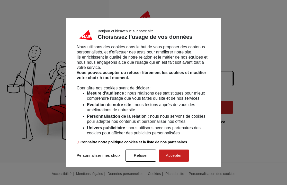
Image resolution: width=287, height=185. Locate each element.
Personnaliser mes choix (98, 156)
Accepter (174, 156)
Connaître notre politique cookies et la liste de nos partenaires (133, 143)
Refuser (141, 156)
